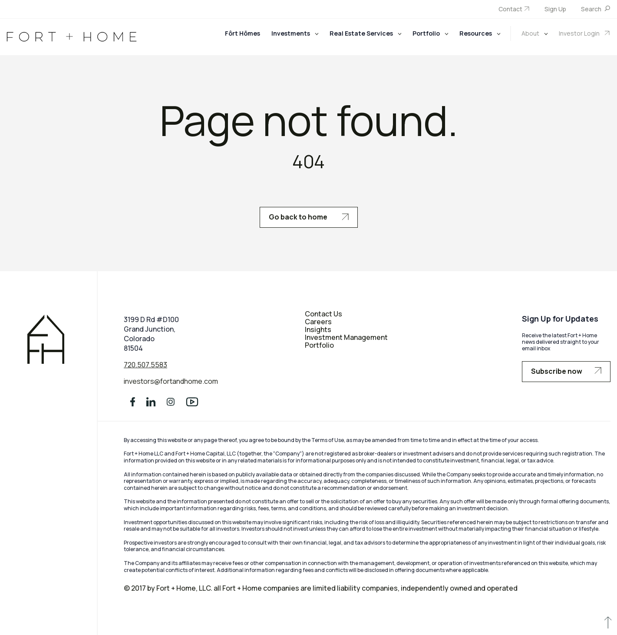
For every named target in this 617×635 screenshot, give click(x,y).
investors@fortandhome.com (171, 381)
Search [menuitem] (592, 9)
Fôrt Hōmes (242, 33)
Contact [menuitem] (510, 9)
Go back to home (309, 217)
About (531, 33)
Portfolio (426, 33)
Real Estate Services (362, 33)
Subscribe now (566, 371)
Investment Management (346, 337)
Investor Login (580, 33)
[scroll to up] (608, 624)
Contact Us (323, 314)
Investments (291, 33)
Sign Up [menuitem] (555, 9)
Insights (318, 329)
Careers (318, 321)
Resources (476, 33)
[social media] (132, 405)
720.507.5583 (145, 364)
